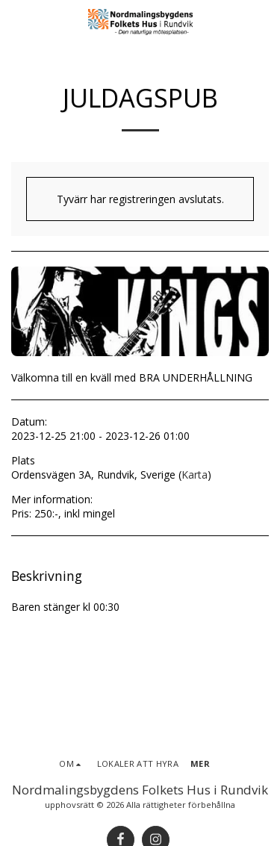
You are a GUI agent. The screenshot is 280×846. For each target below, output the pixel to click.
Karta (194, 474)
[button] (16, 21)
